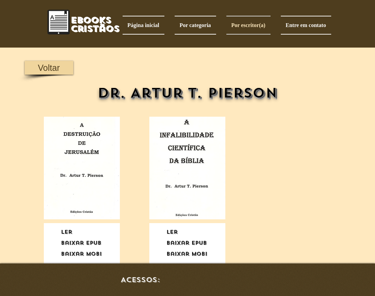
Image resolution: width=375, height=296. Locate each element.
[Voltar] (49, 68)
